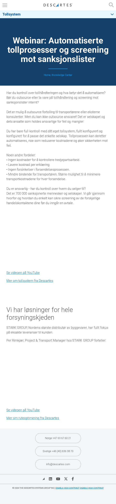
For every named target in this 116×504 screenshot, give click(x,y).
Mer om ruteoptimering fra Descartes (32, 418)
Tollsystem (11, 14)
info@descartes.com (58, 464)
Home (47, 75)
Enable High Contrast (67, 488)
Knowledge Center (62, 75)
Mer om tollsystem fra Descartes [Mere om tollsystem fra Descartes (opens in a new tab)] (29, 281)
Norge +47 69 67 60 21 (58, 438)
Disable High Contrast (92, 488)
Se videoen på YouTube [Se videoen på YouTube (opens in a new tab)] (23, 273)
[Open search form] (111, 5)
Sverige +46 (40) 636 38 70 (58, 451)
